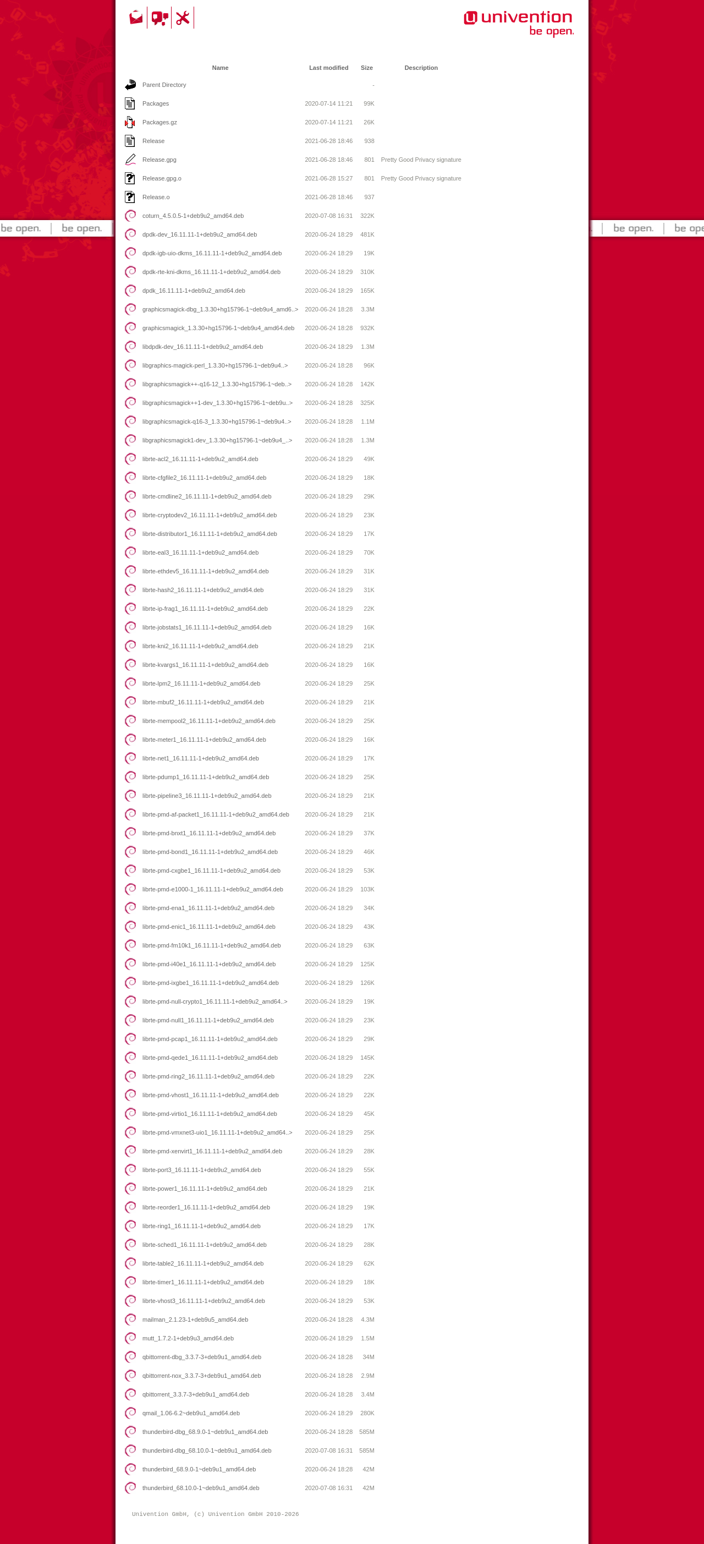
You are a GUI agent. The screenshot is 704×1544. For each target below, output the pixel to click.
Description (421, 67)
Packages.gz (159, 122)
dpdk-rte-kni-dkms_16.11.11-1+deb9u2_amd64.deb (211, 272)
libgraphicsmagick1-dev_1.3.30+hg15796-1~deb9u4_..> (217, 440)
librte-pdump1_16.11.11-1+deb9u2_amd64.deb (205, 777)
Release (153, 141)
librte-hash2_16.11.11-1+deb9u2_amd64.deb (202, 590)
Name (220, 67)
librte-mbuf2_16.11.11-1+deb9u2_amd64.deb (203, 702)
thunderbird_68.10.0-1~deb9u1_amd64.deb (201, 1488)
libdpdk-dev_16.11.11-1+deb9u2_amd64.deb (202, 346)
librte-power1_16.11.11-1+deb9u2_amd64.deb (204, 1188)
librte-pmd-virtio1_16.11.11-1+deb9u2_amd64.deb (209, 1113)
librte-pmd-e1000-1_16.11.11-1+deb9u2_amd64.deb (212, 889)
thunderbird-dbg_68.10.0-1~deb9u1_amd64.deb (207, 1450)
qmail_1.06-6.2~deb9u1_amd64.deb (191, 1413)
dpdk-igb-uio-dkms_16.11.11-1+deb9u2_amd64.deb (212, 253)
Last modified (329, 67)
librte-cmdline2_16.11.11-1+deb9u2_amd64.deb (207, 496)
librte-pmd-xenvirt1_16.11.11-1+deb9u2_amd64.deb (212, 1151)
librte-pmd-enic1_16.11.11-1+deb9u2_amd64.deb (209, 926)
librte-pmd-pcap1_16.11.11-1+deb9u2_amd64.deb (210, 1039)
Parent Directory (164, 84)
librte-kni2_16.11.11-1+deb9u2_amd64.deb (200, 646)
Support (184, 18)
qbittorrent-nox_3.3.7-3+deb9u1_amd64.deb (201, 1375)
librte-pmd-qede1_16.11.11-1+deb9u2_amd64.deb (210, 1057)
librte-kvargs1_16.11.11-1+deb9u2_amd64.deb (205, 664)
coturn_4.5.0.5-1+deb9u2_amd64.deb (193, 215)
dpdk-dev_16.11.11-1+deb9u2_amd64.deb (199, 234)
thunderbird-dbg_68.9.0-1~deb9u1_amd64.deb (205, 1431)
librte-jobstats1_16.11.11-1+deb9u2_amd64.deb (207, 627)
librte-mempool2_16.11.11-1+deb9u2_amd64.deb (209, 721)
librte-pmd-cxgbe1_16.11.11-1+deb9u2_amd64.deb (211, 870)
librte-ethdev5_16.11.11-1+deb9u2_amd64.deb (205, 571)
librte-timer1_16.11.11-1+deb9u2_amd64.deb (203, 1282)
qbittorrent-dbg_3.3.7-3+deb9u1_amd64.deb (201, 1357)
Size (367, 67)
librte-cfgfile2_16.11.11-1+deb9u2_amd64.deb (204, 477)
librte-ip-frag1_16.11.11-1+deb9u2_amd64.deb (205, 608)
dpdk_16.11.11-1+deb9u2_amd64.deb (193, 290)
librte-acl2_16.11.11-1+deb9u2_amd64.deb (200, 459)
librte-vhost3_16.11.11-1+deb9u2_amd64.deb (203, 1300)
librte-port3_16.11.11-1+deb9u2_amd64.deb (201, 1170)
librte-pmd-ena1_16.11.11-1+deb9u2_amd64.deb (208, 908)
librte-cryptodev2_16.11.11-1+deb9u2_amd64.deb (209, 515)
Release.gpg (159, 159)
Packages (155, 103)
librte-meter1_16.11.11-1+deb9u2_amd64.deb (204, 739)
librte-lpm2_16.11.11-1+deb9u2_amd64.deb (201, 683)
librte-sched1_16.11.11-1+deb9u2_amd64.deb (204, 1244)
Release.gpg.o (162, 178)
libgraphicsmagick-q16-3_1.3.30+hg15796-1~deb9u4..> (217, 421)
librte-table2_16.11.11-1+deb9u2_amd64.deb (202, 1263)
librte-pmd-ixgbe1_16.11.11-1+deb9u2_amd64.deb (210, 982)
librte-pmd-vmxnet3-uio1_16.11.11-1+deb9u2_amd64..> (217, 1132)
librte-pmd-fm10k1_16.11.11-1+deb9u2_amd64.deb (211, 945)
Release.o (156, 197)
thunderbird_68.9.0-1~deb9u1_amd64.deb (199, 1469)
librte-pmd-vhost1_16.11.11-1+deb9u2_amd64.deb (210, 1095)
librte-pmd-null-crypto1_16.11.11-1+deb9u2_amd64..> (215, 1001)
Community (161, 18)
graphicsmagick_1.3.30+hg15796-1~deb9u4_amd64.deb (218, 328)
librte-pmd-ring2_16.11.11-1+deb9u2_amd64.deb (208, 1076)
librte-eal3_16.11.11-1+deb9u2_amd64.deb (200, 552)
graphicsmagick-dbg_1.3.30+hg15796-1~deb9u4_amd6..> (220, 309)
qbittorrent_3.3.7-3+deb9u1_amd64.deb (195, 1394)
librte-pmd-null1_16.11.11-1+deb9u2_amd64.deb (208, 1020)
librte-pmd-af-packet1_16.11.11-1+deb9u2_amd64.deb (215, 814)
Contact (137, 18)
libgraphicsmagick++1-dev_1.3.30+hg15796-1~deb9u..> (217, 402)
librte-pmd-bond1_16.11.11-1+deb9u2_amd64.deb (210, 851)
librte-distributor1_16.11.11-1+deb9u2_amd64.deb (209, 533)
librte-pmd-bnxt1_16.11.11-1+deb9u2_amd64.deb (209, 833)
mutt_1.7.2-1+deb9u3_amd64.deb (188, 1338)
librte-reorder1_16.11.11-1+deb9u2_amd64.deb (206, 1207)
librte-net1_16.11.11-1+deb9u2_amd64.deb (200, 758)
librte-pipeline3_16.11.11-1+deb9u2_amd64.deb (207, 795)
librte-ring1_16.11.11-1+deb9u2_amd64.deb (201, 1226)
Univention (496, 30)
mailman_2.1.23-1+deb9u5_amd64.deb (195, 1319)
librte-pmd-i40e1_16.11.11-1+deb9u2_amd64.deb (209, 964)
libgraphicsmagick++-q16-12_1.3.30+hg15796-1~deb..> (217, 384)
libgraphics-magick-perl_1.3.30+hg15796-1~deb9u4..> (215, 365)
